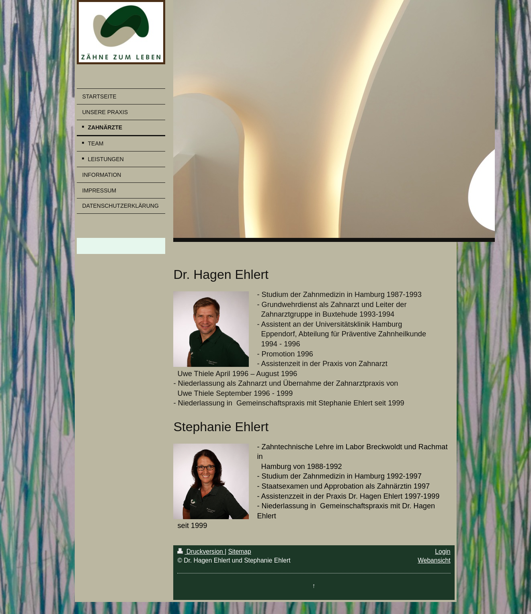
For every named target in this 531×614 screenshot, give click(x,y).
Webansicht (434, 560)
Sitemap (239, 551)
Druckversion (201, 551)
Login (442, 551)
